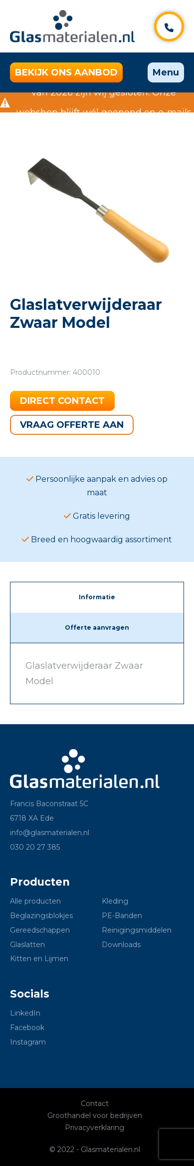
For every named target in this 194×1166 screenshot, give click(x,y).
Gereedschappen (40, 930)
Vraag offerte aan (72, 424)
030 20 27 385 (35, 847)
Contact (95, 1103)
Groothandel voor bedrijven (94, 1115)
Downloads (121, 944)
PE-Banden (122, 915)
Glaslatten (27, 944)
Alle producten (35, 901)
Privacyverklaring (94, 1127)
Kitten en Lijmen (39, 958)
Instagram (28, 1042)
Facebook (27, 1027)
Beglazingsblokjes (41, 915)
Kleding (115, 901)
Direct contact (62, 400)
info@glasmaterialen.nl (49, 832)
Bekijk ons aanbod (66, 72)
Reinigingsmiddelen (137, 930)
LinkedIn (25, 1013)
